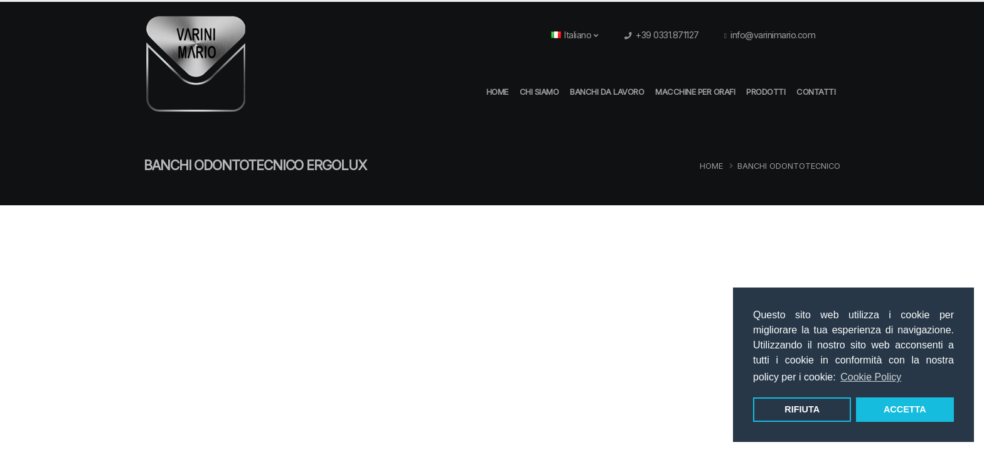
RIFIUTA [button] (802, 409)
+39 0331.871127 (667, 35)
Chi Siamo (539, 92)
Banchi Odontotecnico (788, 166)
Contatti (815, 92)
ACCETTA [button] (905, 409)
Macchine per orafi (695, 92)
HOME (497, 92)
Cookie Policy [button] (870, 377)
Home (711, 166)
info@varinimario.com (772, 35)
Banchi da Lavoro (607, 92)
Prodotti (765, 92)
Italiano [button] (574, 35)
